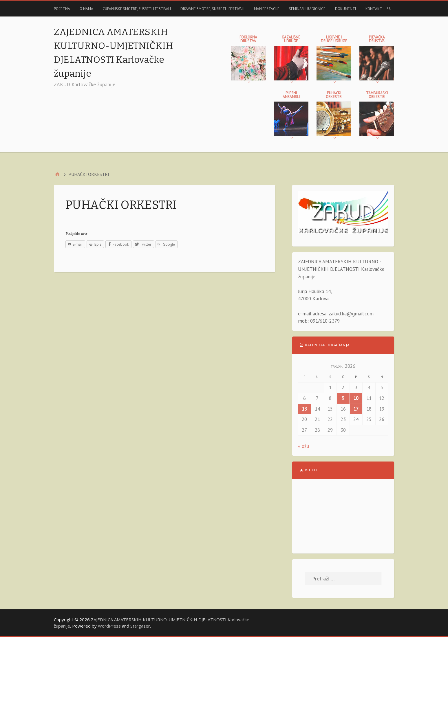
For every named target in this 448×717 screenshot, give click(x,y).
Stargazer (140, 626)
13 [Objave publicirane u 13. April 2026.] (304, 409)
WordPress (109, 626)
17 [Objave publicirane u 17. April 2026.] (356, 409)
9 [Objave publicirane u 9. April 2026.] (343, 398)
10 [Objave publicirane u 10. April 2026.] (356, 398)
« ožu (303, 446)
